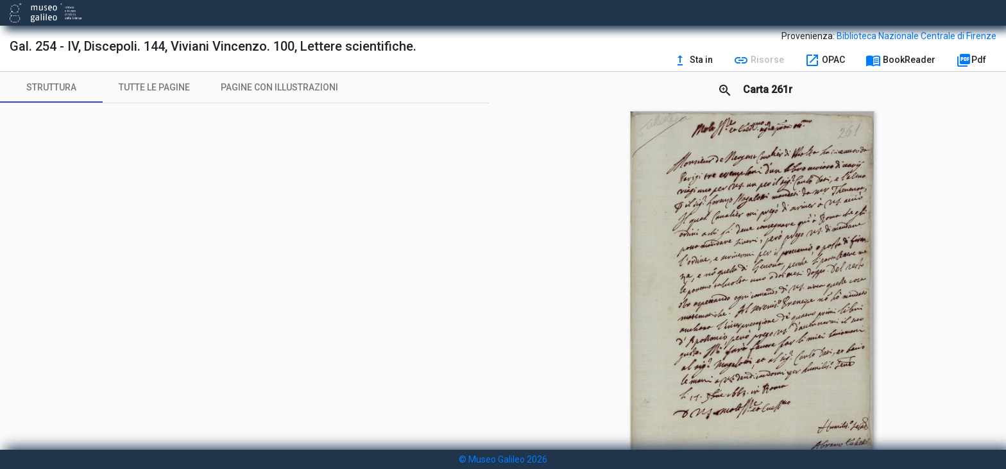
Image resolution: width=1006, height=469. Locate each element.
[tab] (51, 87)
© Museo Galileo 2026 (503, 459)
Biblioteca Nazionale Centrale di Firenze (916, 36)
